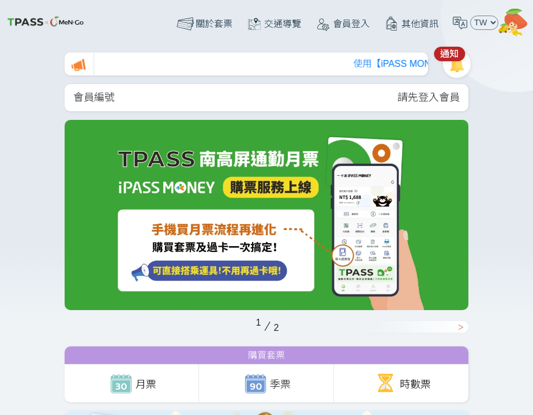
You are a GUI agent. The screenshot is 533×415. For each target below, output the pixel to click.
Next (415, 327)
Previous (59, 321)
